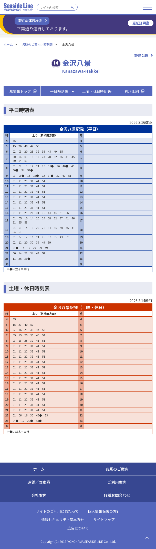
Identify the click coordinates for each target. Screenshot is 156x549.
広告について (78, 528)
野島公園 (141, 55)
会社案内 (39, 495)
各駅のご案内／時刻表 (37, 44)
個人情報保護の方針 (104, 511)
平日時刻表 (59, 91)
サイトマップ (104, 519)
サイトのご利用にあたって (57, 511)
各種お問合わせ (116, 495)
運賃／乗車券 (38, 482)
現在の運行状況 (30, 20)
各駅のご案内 (117, 469)
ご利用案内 (117, 482)
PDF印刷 (132, 91)
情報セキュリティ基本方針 (62, 519)
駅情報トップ (20, 91)
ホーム (8, 44)
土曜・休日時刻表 (96, 91)
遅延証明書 (140, 23)
